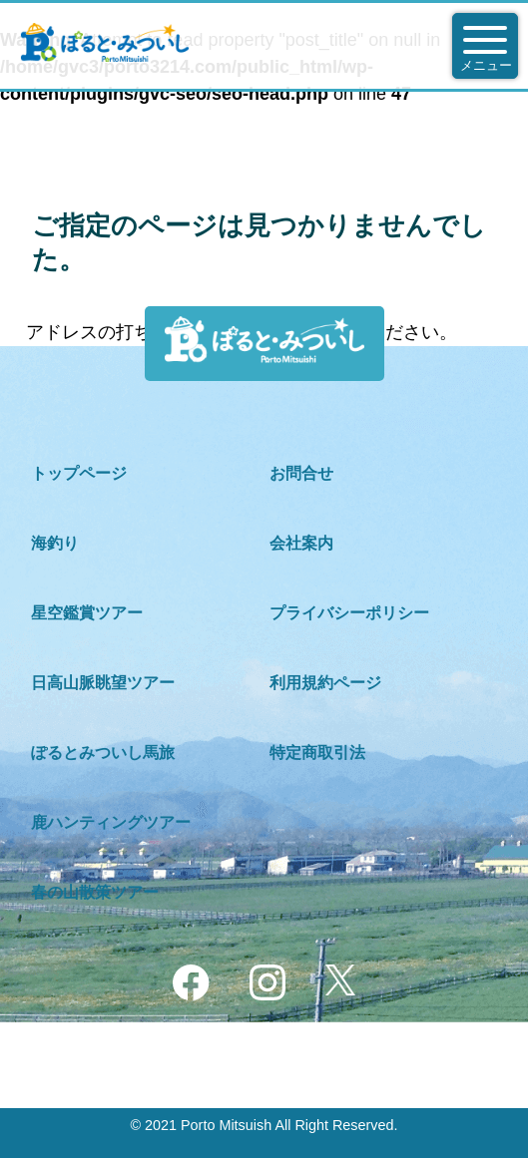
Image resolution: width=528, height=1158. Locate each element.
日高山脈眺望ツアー (103, 682)
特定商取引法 (317, 752)
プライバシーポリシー (349, 612)
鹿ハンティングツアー (111, 822)
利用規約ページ (325, 682)
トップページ (79, 473)
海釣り (55, 543)
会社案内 (301, 543)
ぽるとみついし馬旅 (103, 752)
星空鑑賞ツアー (87, 612)
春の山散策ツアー (95, 892)
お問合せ (301, 473)
